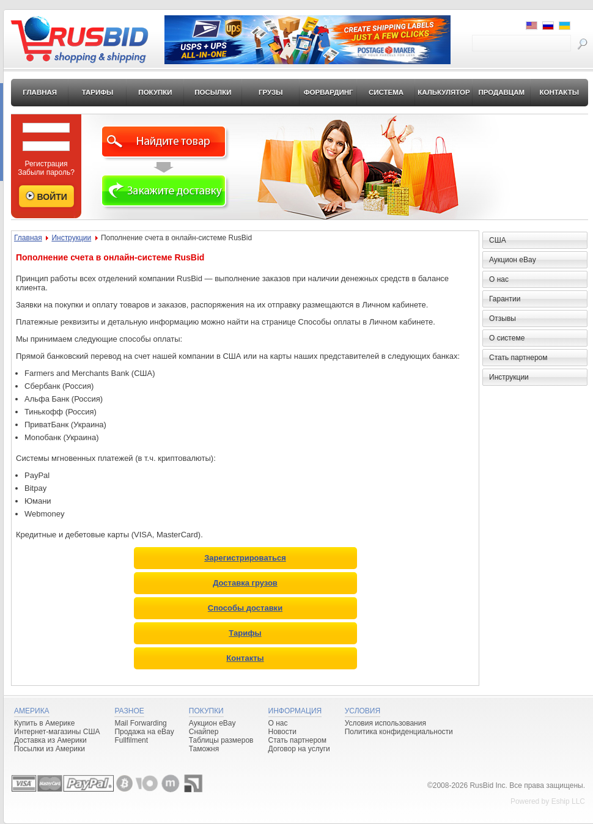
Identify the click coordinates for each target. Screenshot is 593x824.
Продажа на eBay (144, 731)
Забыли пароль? (46, 172)
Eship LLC (568, 801)
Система (386, 92)
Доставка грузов (245, 582)
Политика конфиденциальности (399, 731)
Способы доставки (245, 607)
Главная (40, 92)
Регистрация (45, 164)
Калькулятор (444, 92)
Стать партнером (518, 357)
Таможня (204, 749)
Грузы (271, 92)
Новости (282, 731)
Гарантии (504, 299)
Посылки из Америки (49, 749)
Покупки (155, 92)
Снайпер (204, 731)
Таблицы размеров (221, 740)
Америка (32, 711)
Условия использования (385, 723)
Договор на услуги (299, 749)
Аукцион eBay (512, 260)
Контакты (558, 92)
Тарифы (98, 92)
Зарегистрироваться (245, 557)
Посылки (212, 92)
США (497, 240)
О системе (507, 338)
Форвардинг (328, 92)
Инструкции (71, 238)
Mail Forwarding (140, 723)
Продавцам (501, 92)
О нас (499, 279)
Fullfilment (131, 740)
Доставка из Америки (50, 740)
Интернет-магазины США (57, 731)
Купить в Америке (44, 723)
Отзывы (502, 318)
